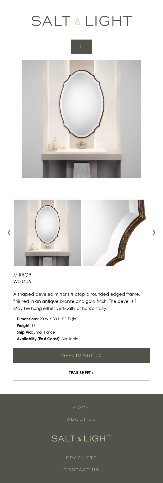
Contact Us (81, 469)
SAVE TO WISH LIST (81, 355)
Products (81, 458)
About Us (81, 419)
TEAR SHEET (80, 372)
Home (81, 407)
